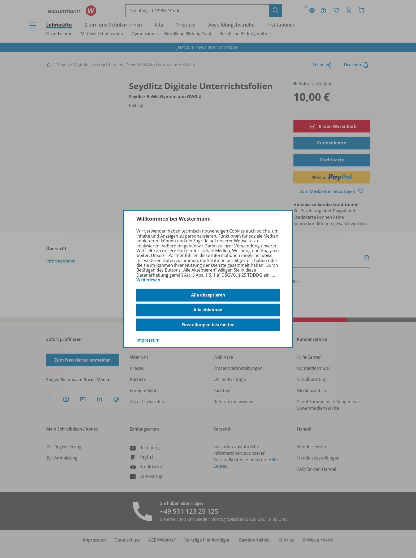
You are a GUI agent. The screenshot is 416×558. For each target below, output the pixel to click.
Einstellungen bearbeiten (208, 325)
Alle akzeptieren (208, 295)
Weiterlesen (148, 280)
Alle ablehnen (208, 310)
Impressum (147, 340)
